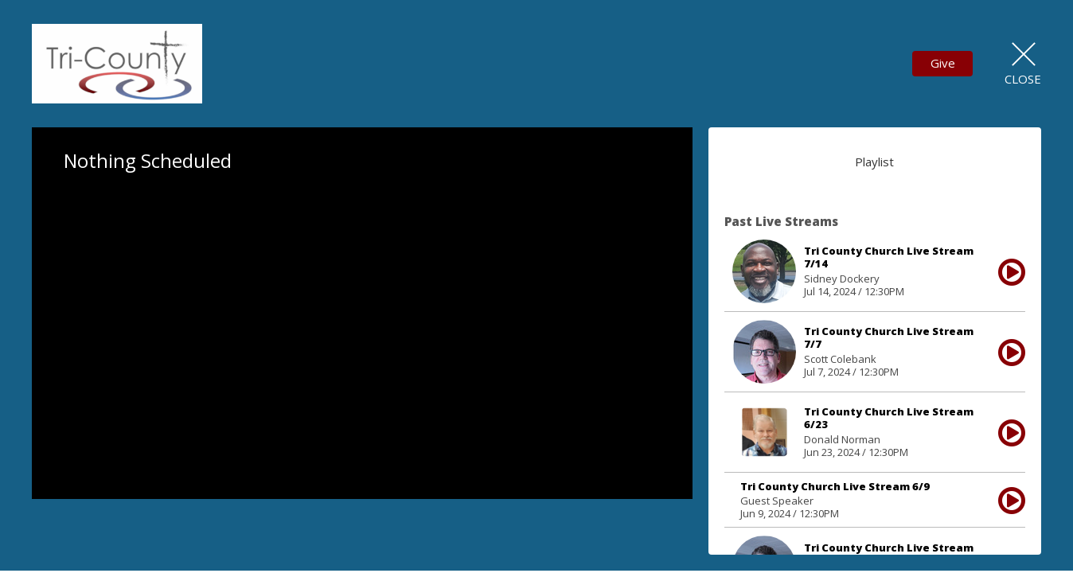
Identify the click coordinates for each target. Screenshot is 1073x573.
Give (943, 63)
